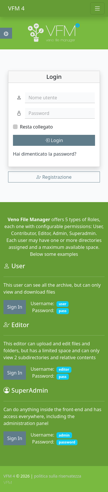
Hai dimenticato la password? (44, 154)
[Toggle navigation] (97, 8)
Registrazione (53, 177)
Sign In (14, 307)
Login (54, 140)
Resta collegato (36, 127)
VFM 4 (16, 8)
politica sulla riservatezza (57, 476)
